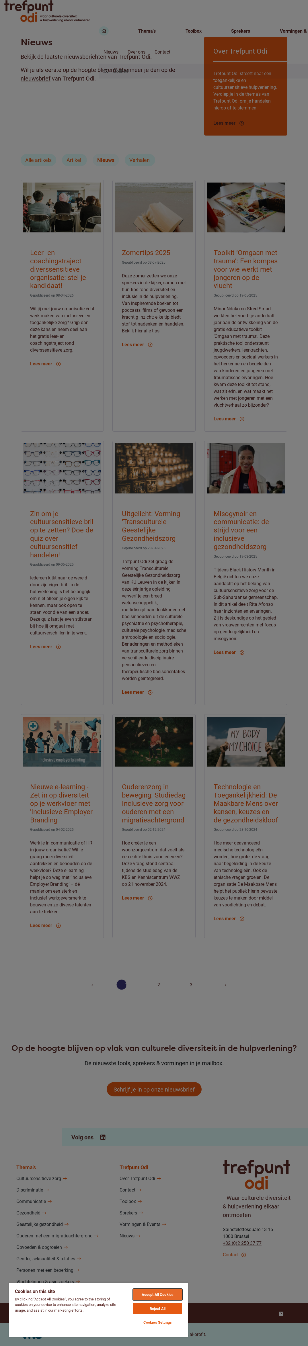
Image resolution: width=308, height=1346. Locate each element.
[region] (98, 1309)
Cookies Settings (157, 1322)
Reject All (157, 1308)
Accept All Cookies (158, 1294)
